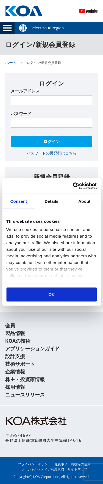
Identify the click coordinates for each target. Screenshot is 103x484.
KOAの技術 (18, 340)
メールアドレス (25, 91)
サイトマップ (77, 469)
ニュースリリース (25, 394)
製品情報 (15, 333)
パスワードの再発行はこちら (52, 153)
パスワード (21, 113)
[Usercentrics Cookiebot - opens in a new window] (73, 186)
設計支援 (15, 356)
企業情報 (15, 371)
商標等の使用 (81, 464)
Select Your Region (47, 27)
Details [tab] (52, 201)
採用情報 (15, 386)
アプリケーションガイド (32, 348)
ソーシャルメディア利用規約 (42, 469)
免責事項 (61, 464)
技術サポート (20, 363)
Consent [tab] (18, 201)
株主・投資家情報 (25, 379)
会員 (10, 325)
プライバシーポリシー (34, 464)
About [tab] (84, 201)
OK (51, 294)
